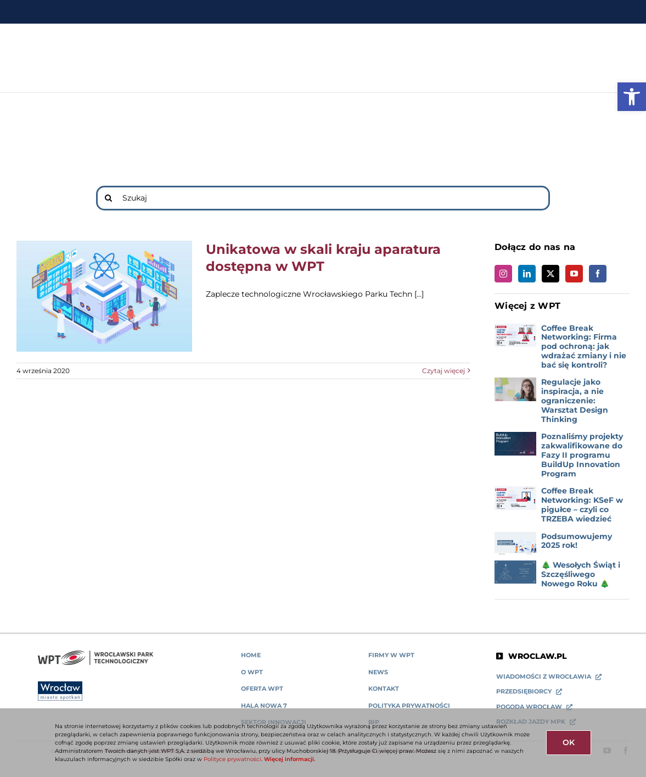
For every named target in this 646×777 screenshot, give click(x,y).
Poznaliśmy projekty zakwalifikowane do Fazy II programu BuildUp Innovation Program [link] (582, 454)
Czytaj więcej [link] (443, 371)
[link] (631, 96)
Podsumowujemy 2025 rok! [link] (576, 541)
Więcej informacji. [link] (289, 759)
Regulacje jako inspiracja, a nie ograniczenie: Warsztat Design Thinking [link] (574, 400)
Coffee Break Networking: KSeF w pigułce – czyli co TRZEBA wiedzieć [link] (582, 504)
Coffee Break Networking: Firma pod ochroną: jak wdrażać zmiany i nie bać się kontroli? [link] (583, 346)
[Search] (108, 198)
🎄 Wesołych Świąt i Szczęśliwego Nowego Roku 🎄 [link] (580, 574)
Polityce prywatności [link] (232, 759)
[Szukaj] (323, 198)
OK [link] (569, 742)
